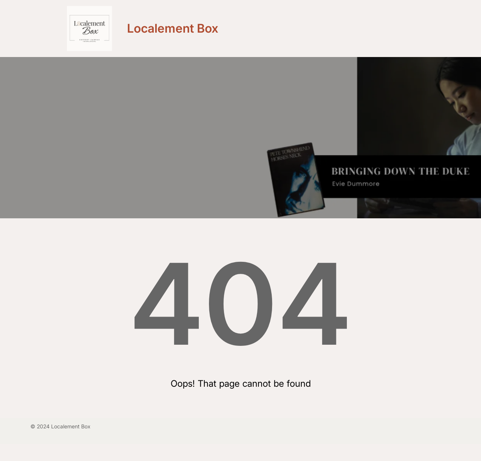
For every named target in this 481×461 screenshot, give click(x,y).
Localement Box (172, 28)
